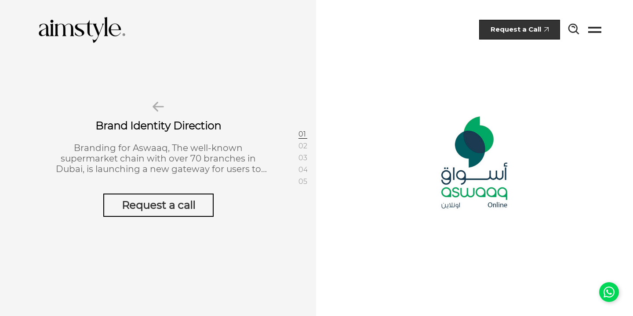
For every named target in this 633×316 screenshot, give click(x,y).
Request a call (158, 205)
